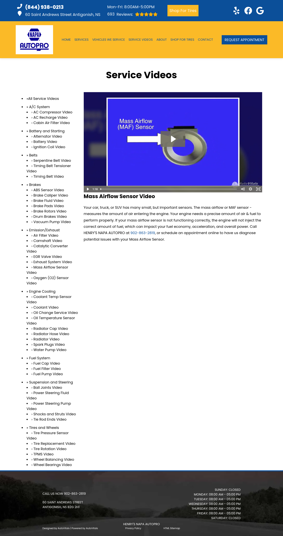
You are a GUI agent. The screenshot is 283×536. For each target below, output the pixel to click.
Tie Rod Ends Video (49, 419)
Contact (205, 39)
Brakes (35, 184)
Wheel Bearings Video (52, 464)
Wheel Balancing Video (53, 459)
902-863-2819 (142, 232)
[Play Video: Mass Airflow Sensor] (173, 139)
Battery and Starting (46, 131)
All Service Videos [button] (43, 98)
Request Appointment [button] (244, 39)
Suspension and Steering (51, 382)
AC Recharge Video (50, 117)
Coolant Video (46, 307)
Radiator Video (46, 339)
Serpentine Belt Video (52, 160)
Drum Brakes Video (50, 216)
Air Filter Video (45, 235)
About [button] (161, 39)
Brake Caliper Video (50, 195)
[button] (236, 11)
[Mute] (242, 189)
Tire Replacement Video (54, 443)
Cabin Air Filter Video (51, 122)
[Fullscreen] (258, 189)
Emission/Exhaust (44, 230)
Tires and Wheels (44, 427)
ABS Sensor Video (48, 190)
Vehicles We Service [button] (108, 39)
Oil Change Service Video (55, 312)
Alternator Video (47, 136)
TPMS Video (43, 454)
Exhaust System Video (52, 261)
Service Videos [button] (141, 39)
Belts (33, 155)
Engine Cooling (42, 291)
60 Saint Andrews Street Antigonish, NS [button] (58, 14)
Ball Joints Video (47, 387)
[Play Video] (88, 189)
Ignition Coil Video (49, 146)
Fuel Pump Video (48, 373)
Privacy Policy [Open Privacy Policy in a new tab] (133, 528)
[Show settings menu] (250, 189)
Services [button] (81, 39)
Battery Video (45, 141)
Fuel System (39, 358)
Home (66, 39)
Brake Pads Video (48, 205)
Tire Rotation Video (49, 448)
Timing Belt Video (48, 176)
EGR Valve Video (47, 256)
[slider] (169, 189)
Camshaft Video (47, 240)
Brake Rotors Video (49, 211)
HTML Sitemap (172, 528)
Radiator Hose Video (51, 333)
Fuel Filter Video (47, 368)
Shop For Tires (183, 10)
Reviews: (132, 14)
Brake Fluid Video (48, 200)
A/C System (39, 106)
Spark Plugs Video (49, 344)
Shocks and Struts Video (54, 414)
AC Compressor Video (52, 112)
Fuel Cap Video (46, 363)
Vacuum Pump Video (52, 221)
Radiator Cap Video (50, 328)
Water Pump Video (49, 349)
